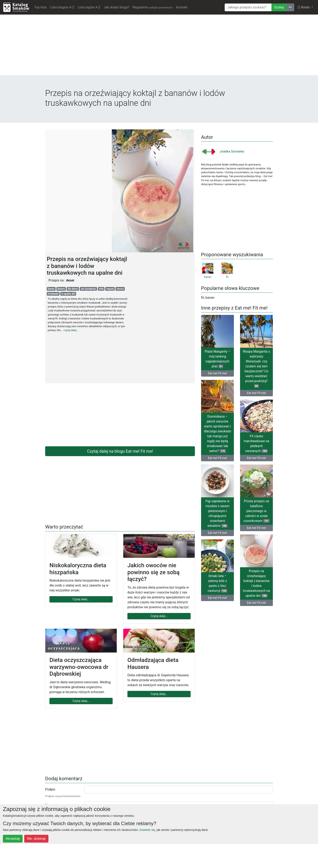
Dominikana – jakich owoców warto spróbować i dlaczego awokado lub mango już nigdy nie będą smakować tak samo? (217, 434)
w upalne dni (68, 293)
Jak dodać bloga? (116, 7)
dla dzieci (72, 288)
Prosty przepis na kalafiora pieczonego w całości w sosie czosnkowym (256, 511)
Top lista (40, 7)
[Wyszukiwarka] (248, 7)
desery (61, 288)
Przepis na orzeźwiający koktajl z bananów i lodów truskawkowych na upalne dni (256, 583)
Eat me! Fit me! (217, 373)
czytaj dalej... (71, 330)
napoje (110, 288)
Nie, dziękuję (36, 838)
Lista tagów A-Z (89, 7)
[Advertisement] (159, 46)
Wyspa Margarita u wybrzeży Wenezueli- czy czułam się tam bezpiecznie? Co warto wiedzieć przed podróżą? (256, 369)
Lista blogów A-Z (62, 7)
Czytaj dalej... (81, 599)
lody (101, 288)
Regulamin (153, 7)
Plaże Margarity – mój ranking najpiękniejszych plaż (217, 359)
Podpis (50, 789)
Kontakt (182, 7)
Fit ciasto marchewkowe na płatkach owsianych (256, 443)
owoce (120, 288)
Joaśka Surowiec (222, 151)
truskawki (53, 293)
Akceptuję (13, 838)
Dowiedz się (147, 829)
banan (51, 288)
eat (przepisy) (88, 288)
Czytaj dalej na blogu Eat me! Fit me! (120, 451)
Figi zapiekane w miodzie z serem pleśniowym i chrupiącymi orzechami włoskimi (217, 513)
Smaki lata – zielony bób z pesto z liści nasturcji (217, 583)
